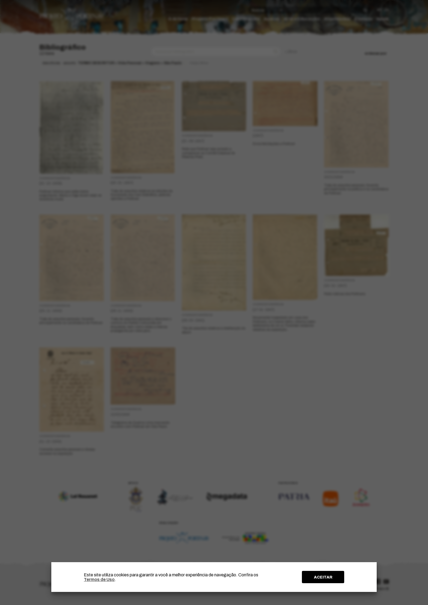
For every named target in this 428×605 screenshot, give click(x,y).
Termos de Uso (99, 579)
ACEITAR (323, 577)
